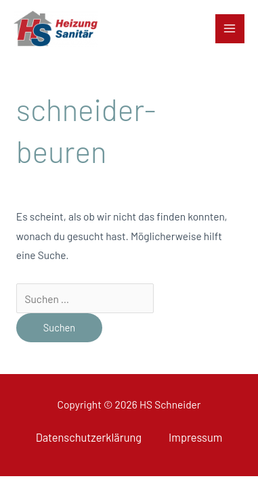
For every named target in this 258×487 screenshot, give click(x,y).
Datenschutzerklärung (89, 437)
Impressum (195, 437)
